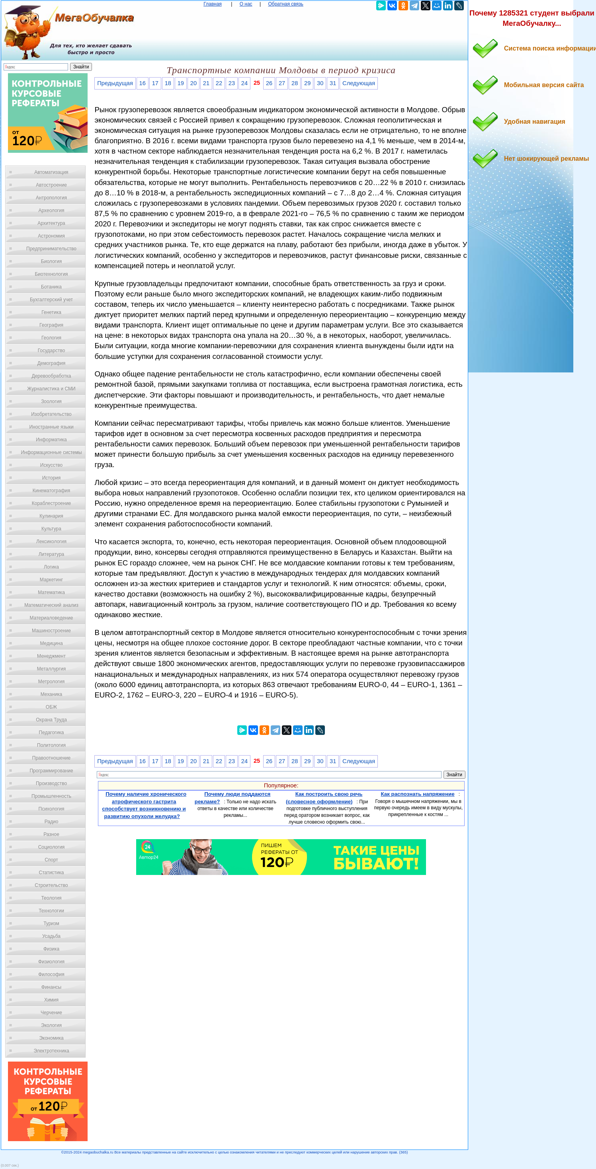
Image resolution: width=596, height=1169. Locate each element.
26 (269, 83)
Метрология (51, 681)
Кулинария (51, 516)
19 (181, 83)
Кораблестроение (51, 503)
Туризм (51, 923)
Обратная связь (285, 4)
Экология (51, 1025)
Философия (51, 974)
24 (244, 83)
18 (168, 83)
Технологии (51, 911)
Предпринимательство (51, 248)
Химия (51, 1000)
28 (294, 83)
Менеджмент (51, 656)
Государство (51, 350)
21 (206, 83)
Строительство (51, 885)
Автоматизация (51, 172)
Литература (51, 554)
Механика (52, 694)
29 (307, 83)
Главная (212, 4)
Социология (51, 847)
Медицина (51, 643)
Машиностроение (51, 630)
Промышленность (51, 796)
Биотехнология (51, 274)
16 (142, 83)
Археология (51, 210)
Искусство (51, 465)
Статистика (51, 872)
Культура (51, 529)
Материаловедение (51, 618)
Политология (51, 745)
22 (219, 83)
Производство (51, 783)
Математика (51, 592)
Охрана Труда (51, 720)
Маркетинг (51, 580)
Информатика (51, 439)
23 (232, 83)
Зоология (51, 401)
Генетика (51, 312)
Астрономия (51, 236)
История (51, 478)
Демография (51, 363)
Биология (51, 261)
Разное (51, 834)
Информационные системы (51, 452)
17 (155, 83)
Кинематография (51, 490)
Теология (51, 898)
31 (333, 83)
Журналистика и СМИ (51, 389)
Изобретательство (51, 414)
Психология (51, 809)
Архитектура (51, 223)
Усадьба (51, 936)
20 (193, 83)
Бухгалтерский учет (51, 299)
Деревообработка (51, 376)
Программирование (51, 770)
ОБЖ (51, 707)
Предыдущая (115, 83)
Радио (52, 821)
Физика (51, 949)
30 (320, 83)
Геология (51, 338)
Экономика (51, 1038)
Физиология (51, 961)
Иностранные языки (51, 427)
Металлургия (51, 669)
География (51, 325)
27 (282, 83)
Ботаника (51, 287)
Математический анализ (51, 605)
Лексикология (51, 541)
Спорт (51, 860)
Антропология (51, 198)
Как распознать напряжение (417, 794)
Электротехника (51, 1051)
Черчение (51, 1012)
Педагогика (51, 732)
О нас (246, 4)
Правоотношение (51, 758)
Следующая (358, 83)
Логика (51, 567)
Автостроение (51, 185)
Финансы (51, 987)
